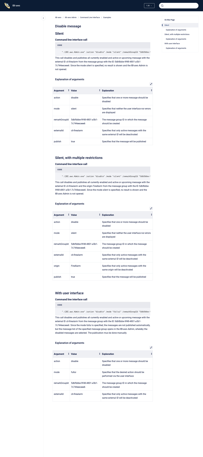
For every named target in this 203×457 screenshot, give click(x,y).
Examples (107, 17)
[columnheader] (61, 90)
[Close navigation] (43, 18)
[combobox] (178, 5)
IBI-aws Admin (71, 17)
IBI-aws (16, 5)
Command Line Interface (90, 17)
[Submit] (162, 5)
